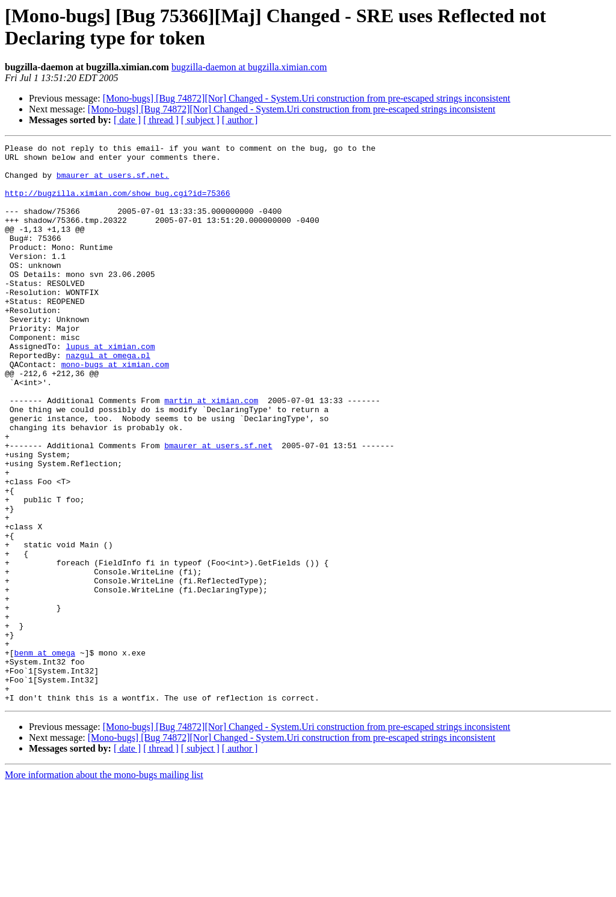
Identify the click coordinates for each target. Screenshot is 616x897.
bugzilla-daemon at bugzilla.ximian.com (249, 67)
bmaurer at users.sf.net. (113, 182)
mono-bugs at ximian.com (115, 409)
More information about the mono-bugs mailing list (104, 886)
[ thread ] (161, 120)
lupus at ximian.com (110, 387)
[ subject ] (200, 120)
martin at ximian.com (211, 452)
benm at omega (44, 755)
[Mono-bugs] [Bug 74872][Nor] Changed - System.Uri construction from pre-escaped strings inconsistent (307, 98)
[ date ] (127, 120)
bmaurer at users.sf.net (218, 506)
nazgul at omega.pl (108, 398)
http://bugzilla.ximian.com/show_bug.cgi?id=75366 (117, 203)
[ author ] (240, 120)
